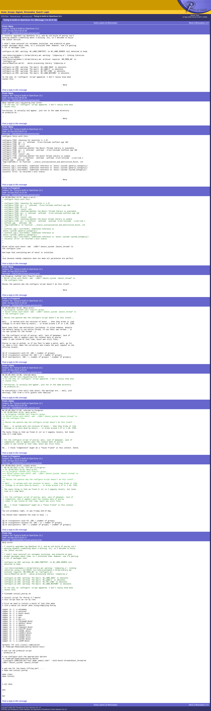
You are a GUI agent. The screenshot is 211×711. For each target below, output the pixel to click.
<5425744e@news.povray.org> (25, 195)
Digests (19, 12)
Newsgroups (15, 16)
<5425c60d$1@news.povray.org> (26, 540)
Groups (11, 12)
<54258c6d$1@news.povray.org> (26, 305)
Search (39, 12)
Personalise (29, 12)
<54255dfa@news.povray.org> (25, 134)
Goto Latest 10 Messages (105, 23)
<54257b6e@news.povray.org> (25, 273)
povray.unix (27, 16)
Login (46, 12)
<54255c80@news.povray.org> (25, 100)
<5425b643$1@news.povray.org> (26, 463)
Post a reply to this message (14, 90)
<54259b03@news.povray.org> (25, 408)
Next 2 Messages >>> (199, 23)
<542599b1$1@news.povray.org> (26, 372)
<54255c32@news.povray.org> (25, 33)
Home (4, 12)
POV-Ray (5, 16)
